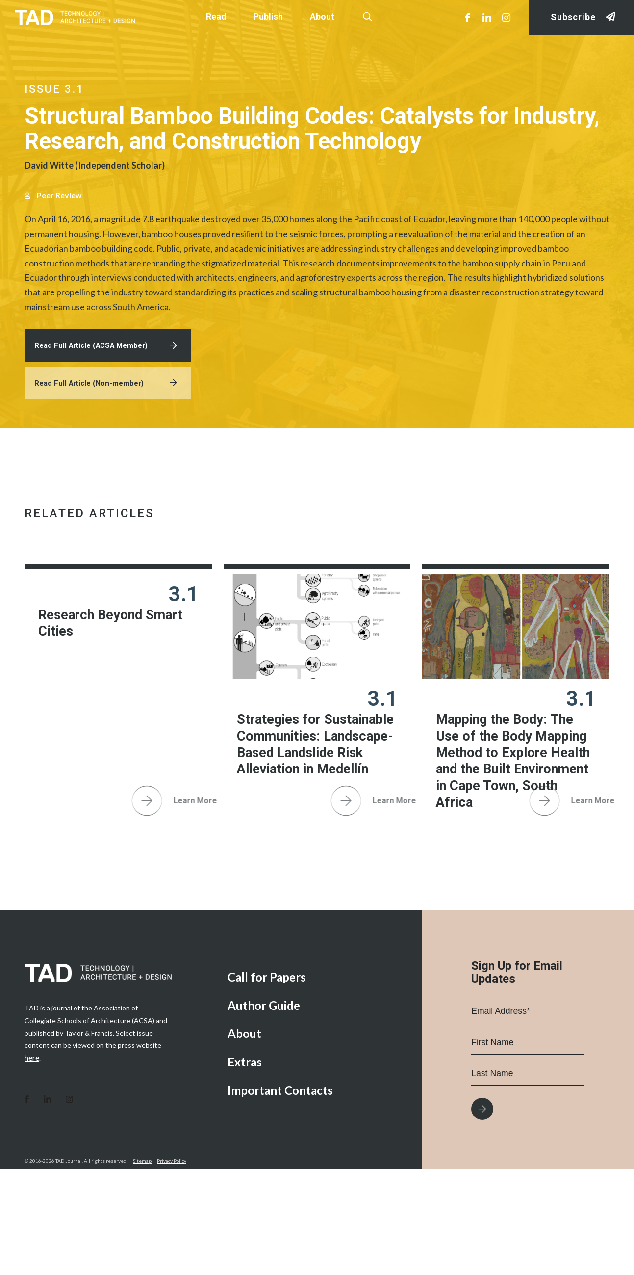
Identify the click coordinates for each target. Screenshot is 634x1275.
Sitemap (142, 1267)
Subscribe (573, 17)
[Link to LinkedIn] (487, 17)
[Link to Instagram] (506, 17)
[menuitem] (317, 1083)
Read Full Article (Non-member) (93, 435)
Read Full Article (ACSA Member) (95, 394)
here (32, 1163)
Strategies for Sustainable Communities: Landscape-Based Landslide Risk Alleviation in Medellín (310, 818)
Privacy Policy (171, 1267)
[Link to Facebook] (467, 17)
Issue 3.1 (54, 89)
